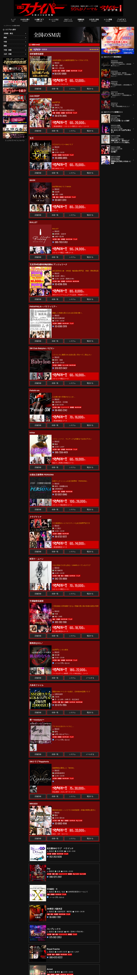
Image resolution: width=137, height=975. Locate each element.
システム (72, 89)
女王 (32, 138)
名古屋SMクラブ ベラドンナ (60, 848)
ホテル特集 (108, 20)
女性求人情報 (94, 20)
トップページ (7, 25)
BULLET (33, 222)
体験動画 (81, 20)
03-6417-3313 (60, 200)
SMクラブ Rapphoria (39, 762)
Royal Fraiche (53, 949)
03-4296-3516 (61, 284)
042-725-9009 (61, 578)
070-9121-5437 (61, 368)
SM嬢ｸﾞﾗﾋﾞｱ (39, 20)
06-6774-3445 (61, 115)
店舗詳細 (38, 89)
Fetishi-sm (35, 390)
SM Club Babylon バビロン (42, 348)
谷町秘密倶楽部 (36, 54)
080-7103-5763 (61, 242)
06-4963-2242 (61, 410)
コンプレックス (54, 929)
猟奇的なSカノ (36, 643)
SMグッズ (68, 20)
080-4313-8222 (55, 957)
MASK (32, 180)
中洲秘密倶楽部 (36, 601)
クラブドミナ (35, 517)
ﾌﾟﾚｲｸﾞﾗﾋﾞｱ (121, 20)
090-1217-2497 (55, 876)
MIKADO (34, 804)
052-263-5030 (55, 856)
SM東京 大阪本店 (54, 909)
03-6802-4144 (61, 823)
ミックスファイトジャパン (15, 140)
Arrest (50, 969)
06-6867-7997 (55, 917)
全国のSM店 (16, 25)
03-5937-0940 (61, 494)
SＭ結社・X (52, 889)
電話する (90, 89)
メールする (90, 678)
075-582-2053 (55, 937)
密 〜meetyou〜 (37, 720)
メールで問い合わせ (62, 663)
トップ (13, 20)
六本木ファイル (36, 685)
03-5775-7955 (61, 705)
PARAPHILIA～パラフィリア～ (43, 306)
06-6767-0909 (60, 73)
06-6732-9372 (61, 536)
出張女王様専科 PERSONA (42, 475)
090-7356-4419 (61, 452)
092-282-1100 (61, 622)
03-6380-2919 (61, 326)
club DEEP (35, 96)
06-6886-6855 (61, 157)
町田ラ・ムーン (36, 559)
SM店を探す (25, 20)
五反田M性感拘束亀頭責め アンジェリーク (48, 264)
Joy (48, 868)
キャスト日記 (54, 20)
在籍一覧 (55, 89)
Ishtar (32, 432)
